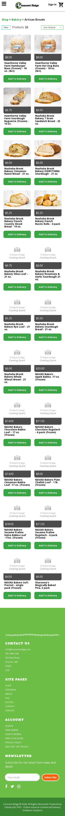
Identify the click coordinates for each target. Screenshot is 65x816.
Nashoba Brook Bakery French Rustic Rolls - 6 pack (47, 221)
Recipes (9, 702)
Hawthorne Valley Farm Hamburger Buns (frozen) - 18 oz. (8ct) (15, 67)
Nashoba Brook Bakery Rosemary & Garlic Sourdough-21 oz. (47, 275)
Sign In (52, 4)
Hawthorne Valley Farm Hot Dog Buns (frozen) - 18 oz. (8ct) (47, 67)
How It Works (13, 734)
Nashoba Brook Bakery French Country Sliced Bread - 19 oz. (13, 222)
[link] (4, 3)
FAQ (7, 698)
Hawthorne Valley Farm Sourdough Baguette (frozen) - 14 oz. (16, 119)
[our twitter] (12, 786)
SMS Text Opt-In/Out (16, 746)
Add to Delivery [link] (17, 78)
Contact (10, 706)
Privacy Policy (13, 742)
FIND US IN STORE (14, 738)
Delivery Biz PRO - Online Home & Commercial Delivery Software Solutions (32, 809)
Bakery (16, 19)
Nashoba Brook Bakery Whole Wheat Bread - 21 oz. (15, 378)
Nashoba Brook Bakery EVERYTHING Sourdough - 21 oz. (47, 171)
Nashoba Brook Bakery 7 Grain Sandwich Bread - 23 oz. (47, 119)
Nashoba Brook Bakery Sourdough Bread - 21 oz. (46, 326)
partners (10, 689)
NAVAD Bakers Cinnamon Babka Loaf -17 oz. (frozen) (17, 482)
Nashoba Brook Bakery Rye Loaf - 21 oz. (17, 326)
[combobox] (52, 27)
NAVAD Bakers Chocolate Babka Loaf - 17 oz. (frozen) (14, 430)
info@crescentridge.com (18, 649)
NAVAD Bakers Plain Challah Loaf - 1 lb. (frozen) (47, 482)
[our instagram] (18, 786)
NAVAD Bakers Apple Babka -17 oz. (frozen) (47, 376)
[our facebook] (6, 786)
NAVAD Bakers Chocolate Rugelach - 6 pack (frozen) (47, 429)
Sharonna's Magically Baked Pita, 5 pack (45, 585)
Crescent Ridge (11, 804)
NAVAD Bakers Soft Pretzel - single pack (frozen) (16, 585)
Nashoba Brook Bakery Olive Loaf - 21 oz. (16, 274)
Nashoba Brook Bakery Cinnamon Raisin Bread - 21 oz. (16, 171)
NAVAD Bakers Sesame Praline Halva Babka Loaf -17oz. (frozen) (15, 533)
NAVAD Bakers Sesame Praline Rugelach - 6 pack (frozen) (46, 533)
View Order (11, 730)
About (8, 693)
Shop (5, 19)
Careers (10, 710)
